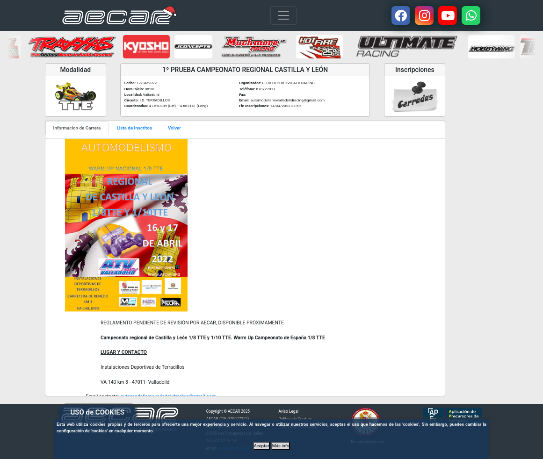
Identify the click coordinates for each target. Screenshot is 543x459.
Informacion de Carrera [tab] (77, 127)
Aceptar (261, 445)
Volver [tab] (174, 127)
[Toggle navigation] (283, 15)
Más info (281, 445)
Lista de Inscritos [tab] (134, 127)
